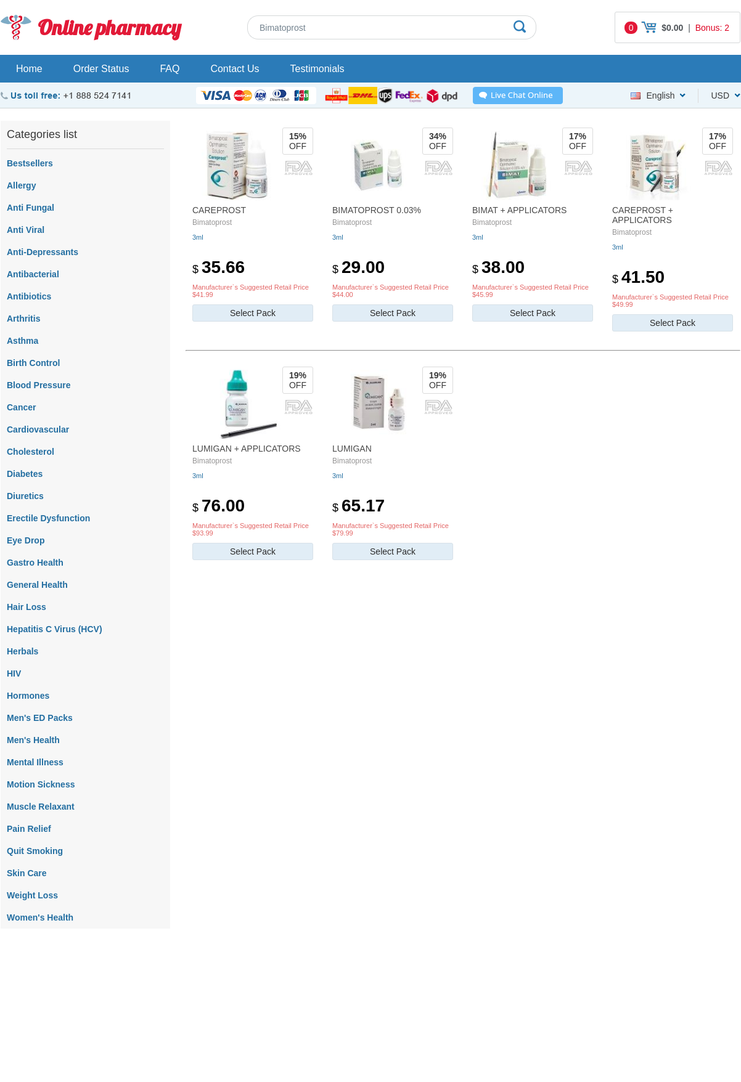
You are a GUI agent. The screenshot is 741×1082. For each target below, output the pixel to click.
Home (29, 68)
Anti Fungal (30, 208)
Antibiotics (29, 296)
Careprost (219, 210)
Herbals (22, 651)
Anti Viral (25, 230)
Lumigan (352, 449)
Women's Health (40, 917)
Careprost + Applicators (642, 215)
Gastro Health (35, 562)
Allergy (21, 185)
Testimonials (317, 68)
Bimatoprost (212, 222)
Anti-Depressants (42, 252)
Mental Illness (35, 762)
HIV (14, 673)
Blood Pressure (38, 385)
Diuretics (25, 496)
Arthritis (23, 318)
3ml (197, 237)
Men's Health (33, 740)
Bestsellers (30, 163)
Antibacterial (33, 274)
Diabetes (25, 474)
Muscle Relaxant (41, 807)
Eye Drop (25, 540)
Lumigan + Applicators (246, 449)
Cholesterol (30, 452)
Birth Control (33, 363)
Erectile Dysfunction (48, 518)
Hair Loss (26, 607)
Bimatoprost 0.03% (376, 210)
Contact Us (234, 68)
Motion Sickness (41, 784)
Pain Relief (29, 829)
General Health (37, 585)
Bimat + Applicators (519, 210)
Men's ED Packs (40, 718)
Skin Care (27, 873)
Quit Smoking (35, 851)
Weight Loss (32, 895)
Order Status (101, 68)
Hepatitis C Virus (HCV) (54, 629)
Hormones (28, 696)
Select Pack (253, 313)
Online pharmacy (109, 27)
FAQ (169, 68)
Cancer (21, 407)
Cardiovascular (38, 429)
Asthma (22, 341)
